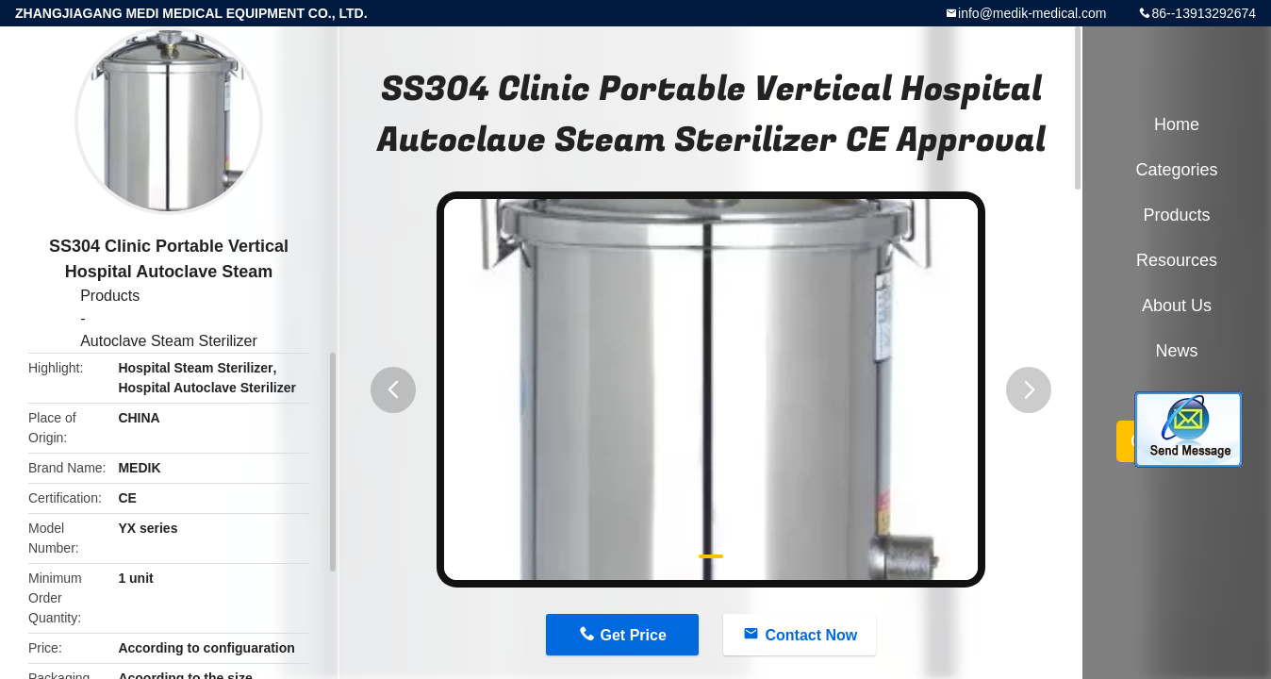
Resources (1176, 260)
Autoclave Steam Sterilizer (168, 341)
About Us (1177, 305)
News (1176, 350)
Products (110, 296)
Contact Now (811, 635)
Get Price (634, 635)
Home (1176, 124)
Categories (1176, 169)
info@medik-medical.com (1032, 13)
